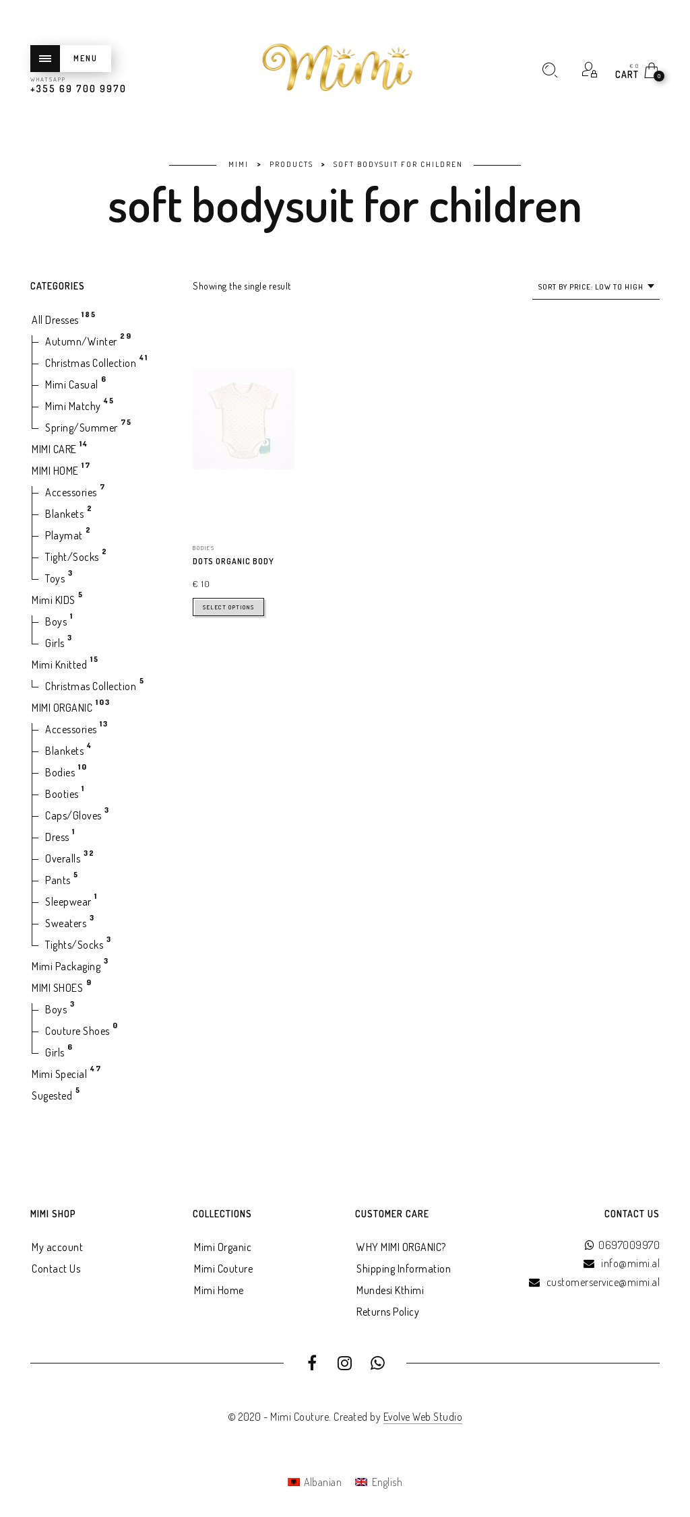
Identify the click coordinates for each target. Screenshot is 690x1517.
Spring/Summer (81, 427)
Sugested (52, 1095)
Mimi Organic (222, 1247)
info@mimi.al (630, 1263)
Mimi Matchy (73, 406)
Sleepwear (68, 901)
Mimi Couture (223, 1268)
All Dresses (55, 320)
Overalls (62, 858)
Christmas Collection (90, 363)
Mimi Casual (71, 384)
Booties (62, 794)
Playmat (64, 535)
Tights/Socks (74, 944)
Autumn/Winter (81, 341)
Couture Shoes (77, 1031)
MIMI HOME (55, 470)
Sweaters (65, 923)
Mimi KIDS (53, 600)
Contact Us (56, 1268)
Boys (56, 621)
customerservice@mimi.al (603, 1282)
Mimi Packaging (66, 966)
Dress (57, 837)
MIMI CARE (54, 449)
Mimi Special (59, 1074)
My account (57, 1247)
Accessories (71, 492)
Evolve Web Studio (423, 1416)
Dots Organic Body (233, 561)
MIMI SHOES (57, 988)
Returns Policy (387, 1311)
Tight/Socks (72, 557)
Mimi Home (219, 1290)
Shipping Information (403, 1268)
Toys (55, 578)
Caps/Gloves (73, 815)
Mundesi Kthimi (390, 1290)
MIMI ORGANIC (62, 707)
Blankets (64, 513)
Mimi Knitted (59, 664)
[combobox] (596, 287)
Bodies (60, 772)
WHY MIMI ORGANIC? (401, 1247)
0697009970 (629, 1245)
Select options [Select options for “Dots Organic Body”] (228, 607)
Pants (58, 880)
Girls (55, 643)
